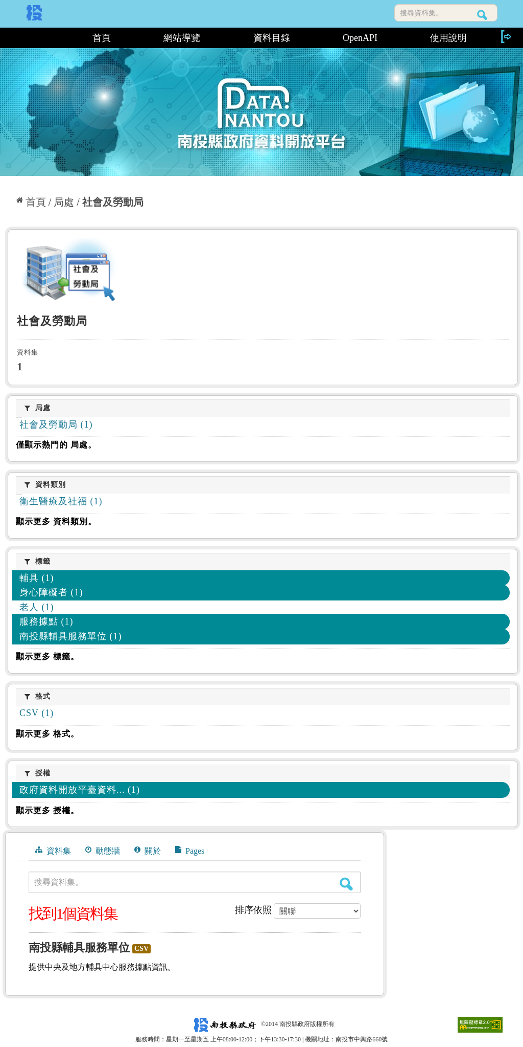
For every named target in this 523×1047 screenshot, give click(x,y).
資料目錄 (271, 38)
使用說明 (448, 38)
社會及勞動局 (113, 202)
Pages (189, 850)
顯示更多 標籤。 (47, 656)
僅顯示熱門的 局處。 (56, 444)
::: (35, 38)
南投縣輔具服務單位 (79, 947)
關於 (147, 850)
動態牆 (102, 850)
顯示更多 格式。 (47, 733)
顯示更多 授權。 (47, 810)
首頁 (101, 38)
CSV (141, 948)
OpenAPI (360, 38)
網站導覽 (181, 38)
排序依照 (253, 910)
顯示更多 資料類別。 (56, 521)
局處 (64, 202)
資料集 (53, 850)
